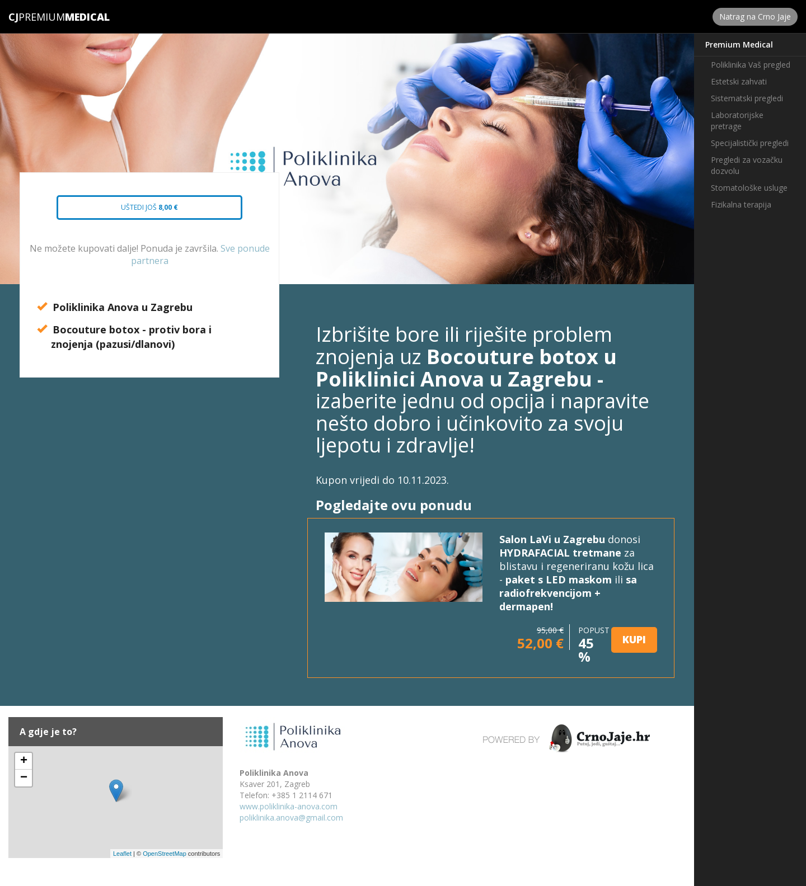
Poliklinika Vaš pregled (750, 64)
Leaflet (122, 853)
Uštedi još (140, 210)
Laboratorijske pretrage (737, 120)
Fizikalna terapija (741, 204)
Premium (36, 16)
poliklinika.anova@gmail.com (291, 817)
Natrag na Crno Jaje (755, 16)
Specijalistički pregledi (750, 143)
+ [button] (23, 761)
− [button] (23, 778)
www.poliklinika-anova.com (289, 806)
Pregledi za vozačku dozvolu (746, 165)
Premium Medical (739, 44)
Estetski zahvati (739, 81)
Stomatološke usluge (749, 187)
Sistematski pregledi (747, 98)
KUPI (634, 639)
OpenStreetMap (164, 853)
